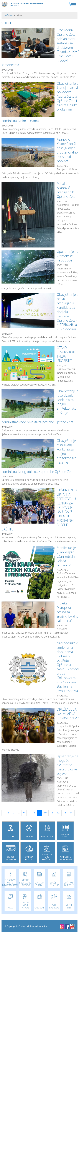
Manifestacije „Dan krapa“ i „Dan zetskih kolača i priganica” (66, 556)
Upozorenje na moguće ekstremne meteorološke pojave (67, 765)
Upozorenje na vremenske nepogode (67, 256)
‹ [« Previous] (3, 812)
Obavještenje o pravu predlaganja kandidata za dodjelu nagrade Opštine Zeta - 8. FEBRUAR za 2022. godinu (68, 312)
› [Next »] (76, 812)
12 (58, 812)
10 (45, 812)
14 (71, 812)
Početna (8, 15)
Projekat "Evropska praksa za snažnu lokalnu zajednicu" (68, 612)
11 (51, 812)
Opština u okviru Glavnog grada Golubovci (26, 4)
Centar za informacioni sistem (33, 926)
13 (64, 812)
